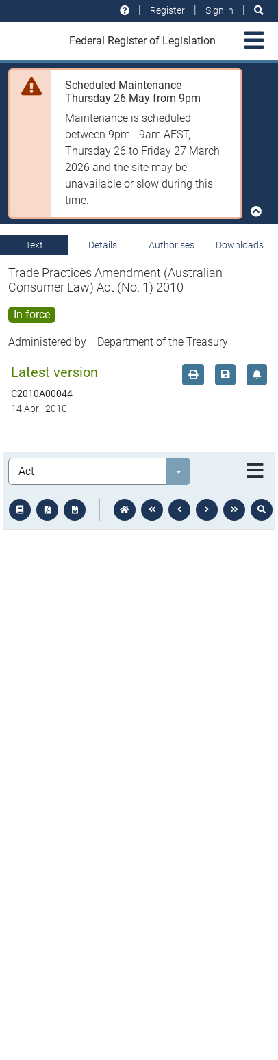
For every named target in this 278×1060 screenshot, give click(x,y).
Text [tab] (34, 245)
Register (167, 10)
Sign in (219, 10)
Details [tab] (102, 245)
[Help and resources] (125, 10)
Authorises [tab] (171, 245)
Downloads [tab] (240, 245)
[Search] (259, 10)
